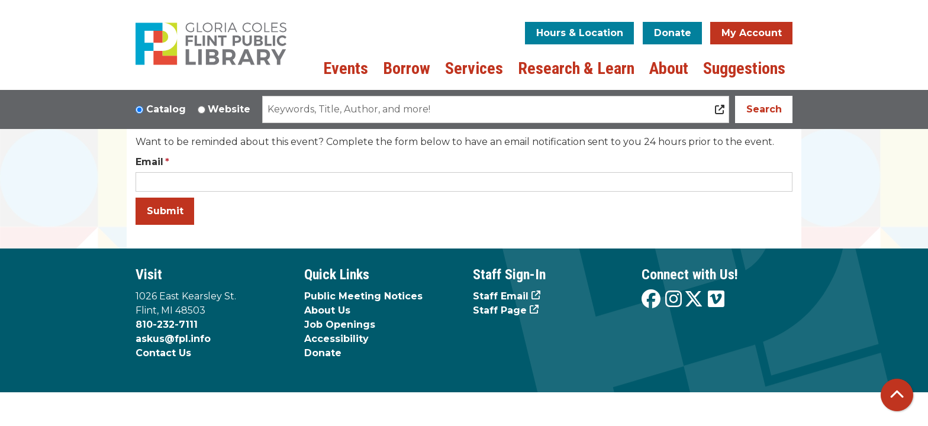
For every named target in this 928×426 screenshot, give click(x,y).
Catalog (166, 109)
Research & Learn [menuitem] (576, 68)
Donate (672, 32)
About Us (327, 310)
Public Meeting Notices (363, 296)
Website (229, 109)
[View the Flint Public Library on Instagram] (673, 299)
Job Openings (339, 324)
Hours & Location (579, 32)
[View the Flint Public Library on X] (693, 299)
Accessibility (336, 338)
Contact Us (163, 353)
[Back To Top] (897, 395)
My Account (751, 32)
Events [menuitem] (345, 68)
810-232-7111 (167, 324)
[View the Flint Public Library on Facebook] (651, 299)
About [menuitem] (668, 68)
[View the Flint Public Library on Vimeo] (716, 299)
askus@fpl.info (173, 338)
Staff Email (501, 296)
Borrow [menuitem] (406, 68)
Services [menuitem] (474, 68)
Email (149, 161)
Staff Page (500, 310)
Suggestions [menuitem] (744, 68)
